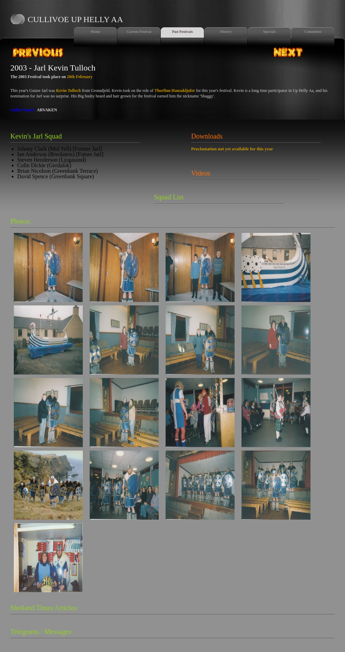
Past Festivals (182, 31)
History (226, 31)
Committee (313, 31)
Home (95, 31)
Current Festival (139, 31)
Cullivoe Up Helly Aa (75, 19)
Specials (269, 31)
